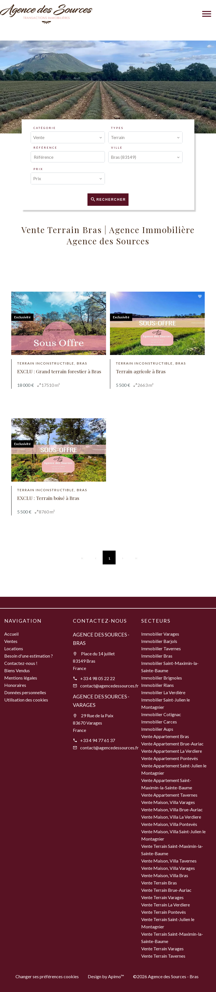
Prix (38, 169)
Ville (117, 147)
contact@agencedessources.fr (109, 685)
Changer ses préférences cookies (47, 976)
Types (117, 127)
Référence (45, 147)
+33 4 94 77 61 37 (97, 740)
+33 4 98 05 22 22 (97, 678)
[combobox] (68, 137)
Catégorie (44, 127)
